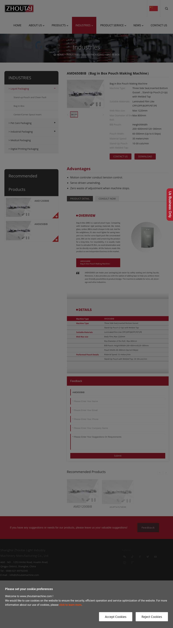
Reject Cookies (152, 617)
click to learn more (70, 604)
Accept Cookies (115, 617)
